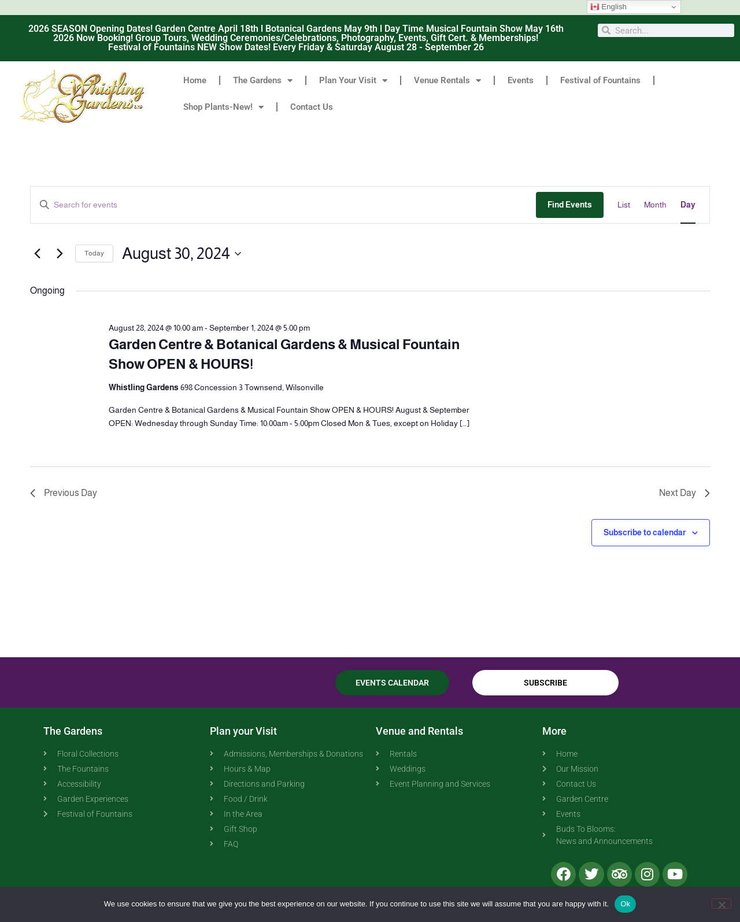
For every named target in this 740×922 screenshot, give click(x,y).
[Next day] (59, 254)
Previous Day (63, 493)
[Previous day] (37, 254)
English (608, 7)
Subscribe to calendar (645, 532)
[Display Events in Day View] (687, 205)
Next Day (684, 493)
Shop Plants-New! (223, 107)
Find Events (569, 204)
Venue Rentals (447, 81)
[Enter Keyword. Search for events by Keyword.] (283, 205)
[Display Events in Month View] (655, 205)
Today (94, 253)
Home (194, 80)
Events (521, 80)
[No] (721, 903)
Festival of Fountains (600, 80)
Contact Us (311, 107)
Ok (625, 903)
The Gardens (263, 81)
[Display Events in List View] (623, 205)
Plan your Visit (243, 731)
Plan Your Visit (353, 81)
